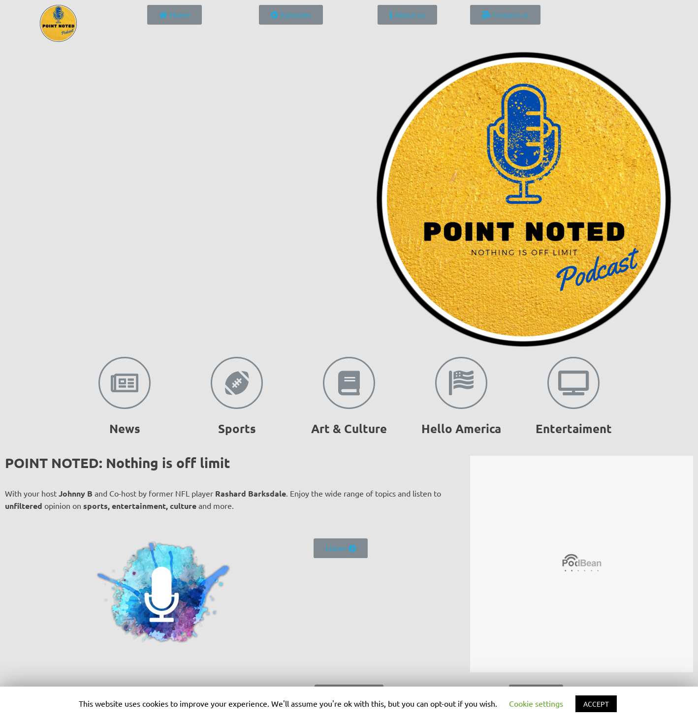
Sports (237, 428)
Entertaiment (574, 428)
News (124, 428)
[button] (174, 15)
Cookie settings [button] (536, 703)
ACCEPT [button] (596, 703)
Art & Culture (349, 428)
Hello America (461, 428)
